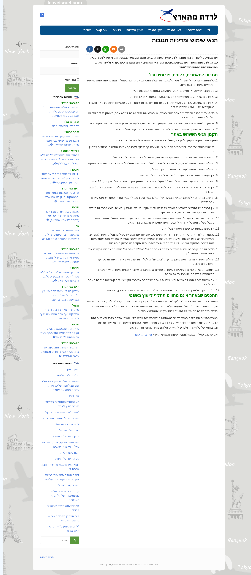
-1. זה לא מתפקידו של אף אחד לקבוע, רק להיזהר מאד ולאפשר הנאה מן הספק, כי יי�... (56, 178)
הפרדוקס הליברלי (65, 485)
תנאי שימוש (43, 557)
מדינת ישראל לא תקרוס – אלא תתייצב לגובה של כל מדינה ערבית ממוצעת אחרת (57, 385)
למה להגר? (190, 30)
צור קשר (98, 30)
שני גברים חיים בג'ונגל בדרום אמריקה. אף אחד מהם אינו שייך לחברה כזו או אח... (56, 314)
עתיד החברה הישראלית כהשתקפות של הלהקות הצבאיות (61, 495)
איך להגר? (151, 30)
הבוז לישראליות (66, 452)
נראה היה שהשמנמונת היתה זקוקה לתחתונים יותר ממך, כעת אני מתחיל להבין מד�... (56, 333)
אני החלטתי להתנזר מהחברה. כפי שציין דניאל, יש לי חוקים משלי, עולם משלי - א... (58, 257)
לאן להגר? (171, 30)
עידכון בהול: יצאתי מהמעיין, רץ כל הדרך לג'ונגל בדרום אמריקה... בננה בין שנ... (57, 295)
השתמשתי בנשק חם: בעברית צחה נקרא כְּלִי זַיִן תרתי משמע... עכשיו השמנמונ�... (56, 351)
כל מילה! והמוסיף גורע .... (60, 126)
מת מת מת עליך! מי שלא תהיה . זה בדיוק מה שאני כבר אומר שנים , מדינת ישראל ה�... (56, 140)
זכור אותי (69, 79)
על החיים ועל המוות (64, 458)
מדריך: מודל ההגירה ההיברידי (58, 418)
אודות (83, 30)
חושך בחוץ (69, 369)
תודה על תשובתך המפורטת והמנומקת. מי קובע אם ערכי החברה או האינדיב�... (59, 197)
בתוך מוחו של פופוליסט (62, 436)
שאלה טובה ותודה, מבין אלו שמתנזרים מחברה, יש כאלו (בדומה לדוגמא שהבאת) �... (58, 216)
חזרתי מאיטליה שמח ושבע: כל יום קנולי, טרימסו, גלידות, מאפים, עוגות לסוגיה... (58, 111)
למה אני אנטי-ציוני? (64, 424)
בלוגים (113, 30)
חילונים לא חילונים (65, 375)
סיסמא (72, 63)
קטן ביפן (71, 395)
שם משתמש (68, 47)
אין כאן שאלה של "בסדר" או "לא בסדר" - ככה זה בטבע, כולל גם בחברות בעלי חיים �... (56, 276)
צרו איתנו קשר (140, 334)
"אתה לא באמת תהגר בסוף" (59, 412)
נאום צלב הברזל (66, 430)
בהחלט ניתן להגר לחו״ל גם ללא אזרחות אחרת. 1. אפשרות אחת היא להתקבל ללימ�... (56, 159)
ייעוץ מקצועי (131, 30)
